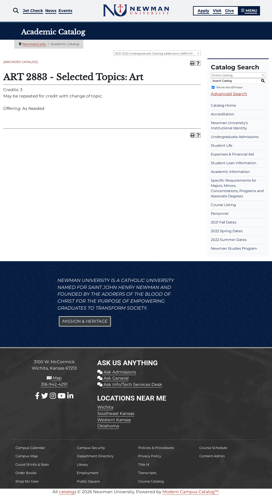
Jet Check (33, 11)
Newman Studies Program (234, 251)
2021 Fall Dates (223, 225)
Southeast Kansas (115, 416)
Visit (216, 12)
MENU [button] (248, 12)
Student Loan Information (233, 166)
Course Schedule (213, 451)
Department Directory (95, 459)
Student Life (221, 149)
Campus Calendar (30, 451)
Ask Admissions (116, 375)
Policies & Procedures (156, 451)
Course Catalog (151, 484)
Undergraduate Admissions (235, 140)
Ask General (113, 381)
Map (54, 381)
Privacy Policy (149, 459)
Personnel (219, 217)
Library (82, 468)
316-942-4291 (54, 387)
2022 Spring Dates (227, 234)
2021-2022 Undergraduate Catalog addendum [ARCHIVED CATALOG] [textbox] (157, 56)
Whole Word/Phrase (229, 90)
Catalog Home (223, 108)
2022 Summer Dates (229, 243)
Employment (87, 476)
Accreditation (222, 117)
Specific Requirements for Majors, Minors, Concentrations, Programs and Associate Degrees (237, 191)
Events (68, 11)
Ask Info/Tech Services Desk (129, 387)
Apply (202, 12)
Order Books (26, 476)
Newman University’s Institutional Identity (229, 128)
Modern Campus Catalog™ (190, 494)
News (52, 11)
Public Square (88, 484)
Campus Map (26, 459)
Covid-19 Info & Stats (32, 468)
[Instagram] (53, 399)
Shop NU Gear (27, 484)
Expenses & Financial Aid (232, 157)
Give (228, 12)
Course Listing (223, 208)
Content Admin (212, 459)
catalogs (67, 494)
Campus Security (91, 451)
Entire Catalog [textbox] (222, 78)
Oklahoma (108, 429)
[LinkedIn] (70, 399)
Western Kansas (114, 422)
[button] (16, 11)
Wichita (105, 410)
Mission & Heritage (84, 324)
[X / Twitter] (44, 399)
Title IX (143, 468)
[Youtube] (61, 399)
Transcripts (147, 476)
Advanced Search (229, 96)
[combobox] (157, 56)
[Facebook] (37, 399)
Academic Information (230, 175)
